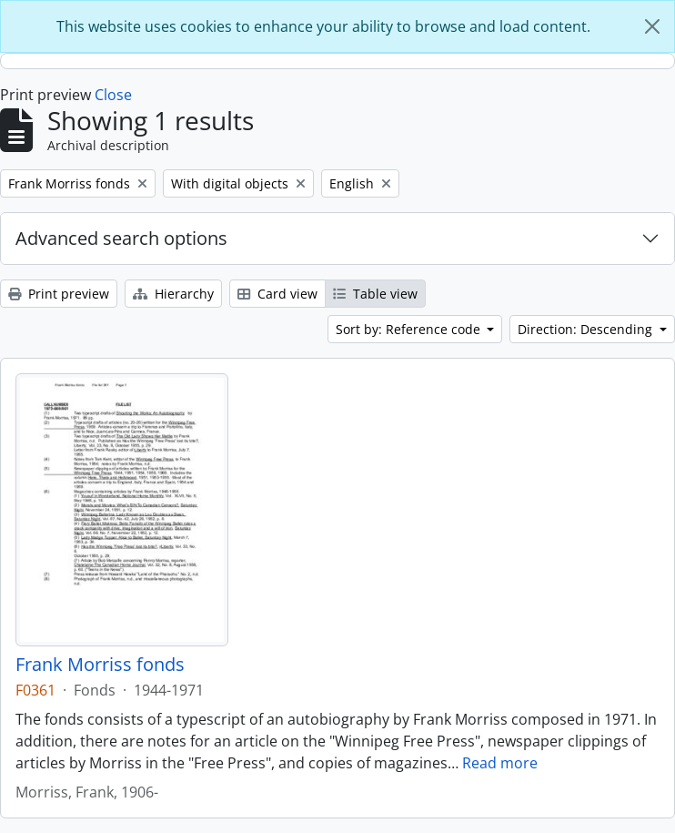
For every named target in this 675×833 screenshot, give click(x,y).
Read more (500, 763)
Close (113, 95)
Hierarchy (173, 293)
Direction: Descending (587, 329)
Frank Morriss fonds (100, 665)
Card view (277, 293)
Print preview (58, 293)
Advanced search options (121, 238)
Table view (375, 293)
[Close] (652, 26)
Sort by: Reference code (410, 329)
